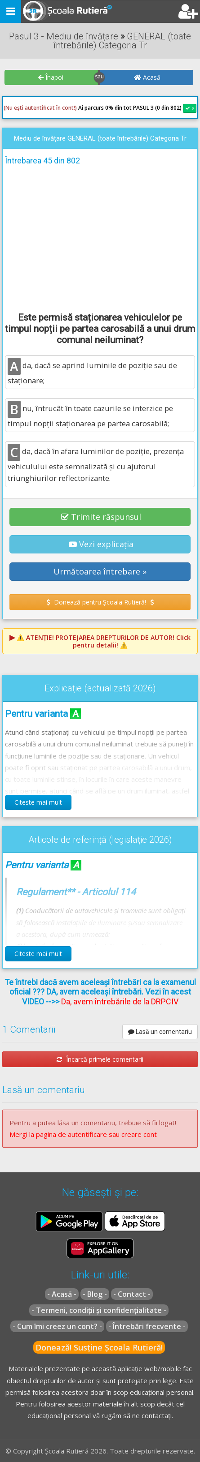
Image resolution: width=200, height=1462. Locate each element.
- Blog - (95, 1294)
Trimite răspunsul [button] (101, 516)
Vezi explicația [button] (101, 544)
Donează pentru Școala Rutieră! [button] (100, 602)
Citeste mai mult (38, 802)
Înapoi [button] (50, 77)
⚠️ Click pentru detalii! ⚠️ (104, 641)
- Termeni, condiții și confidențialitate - (98, 1310)
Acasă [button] (147, 77)
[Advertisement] (100, 237)
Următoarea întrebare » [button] (100, 571)
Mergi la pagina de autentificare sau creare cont (83, 1134)
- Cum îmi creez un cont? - (57, 1326)
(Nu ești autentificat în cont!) (40, 107)
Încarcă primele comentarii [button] (100, 1059)
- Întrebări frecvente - (147, 1326)
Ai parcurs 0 (56, 108)
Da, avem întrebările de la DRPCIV (119, 1001)
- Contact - (132, 1294)
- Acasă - (61, 1294)
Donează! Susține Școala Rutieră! (99, 1347)
